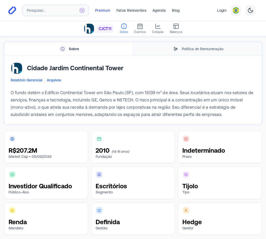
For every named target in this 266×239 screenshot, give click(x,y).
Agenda (159, 10)
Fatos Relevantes (131, 10)
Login (222, 10)
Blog (175, 10)
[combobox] (55, 10)
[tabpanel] (133, 90)
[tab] (68, 49)
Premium (102, 10)
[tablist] (133, 49)
